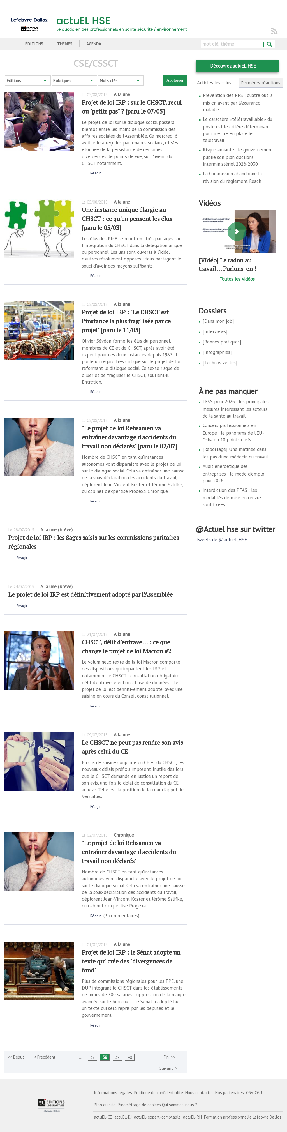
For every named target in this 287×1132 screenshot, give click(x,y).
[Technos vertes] (220, 362)
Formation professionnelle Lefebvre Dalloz (242, 1117)
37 (92, 1057)
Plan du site (104, 1104)
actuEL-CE (103, 1117)
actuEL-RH (192, 1117)
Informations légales (113, 1092)
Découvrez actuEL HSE (233, 66)
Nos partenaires (229, 1092)
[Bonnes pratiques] (222, 342)
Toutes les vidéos (237, 279)
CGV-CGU (254, 1092)
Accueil (10, 44)
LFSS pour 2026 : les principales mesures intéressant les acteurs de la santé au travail (236, 408)
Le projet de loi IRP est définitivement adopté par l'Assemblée (90, 594)
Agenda (93, 44)
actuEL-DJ (123, 1117)
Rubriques (62, 80)
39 (117, 1057)
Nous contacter (199, 1092)
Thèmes (64, 44)
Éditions (34, 44)
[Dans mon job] (218, 321)
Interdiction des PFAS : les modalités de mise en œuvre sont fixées (232, 497)
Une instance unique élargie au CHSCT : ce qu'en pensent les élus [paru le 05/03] (127, 219)
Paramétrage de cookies (139, 1104)
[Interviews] (215, 331)
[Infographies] (217, 352)
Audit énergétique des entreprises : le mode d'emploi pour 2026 (234, 473)
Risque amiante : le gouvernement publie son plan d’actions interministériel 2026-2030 (238, 157)
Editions (14, 80)
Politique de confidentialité (158, 1092)
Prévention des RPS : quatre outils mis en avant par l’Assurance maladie (238, 102)
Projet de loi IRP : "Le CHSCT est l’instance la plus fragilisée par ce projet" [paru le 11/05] (126, 321)
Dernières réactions (260, 83)
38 (105, 1057)
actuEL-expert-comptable (157, 1117)
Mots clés (108, 80)
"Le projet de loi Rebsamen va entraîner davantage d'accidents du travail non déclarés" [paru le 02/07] (129, 437)
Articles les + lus (217, 82)
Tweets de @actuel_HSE (221, 539)
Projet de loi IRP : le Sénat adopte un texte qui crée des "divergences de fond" (131, 961)
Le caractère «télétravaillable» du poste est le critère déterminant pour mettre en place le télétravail (237, 129)
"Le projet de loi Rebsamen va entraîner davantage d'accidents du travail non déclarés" (129, 852)
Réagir (95, 173)
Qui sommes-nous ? (179, 1104)
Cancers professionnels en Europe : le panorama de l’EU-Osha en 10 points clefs (233, 432)
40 (130, 1057)
